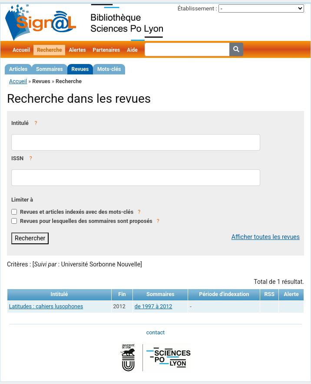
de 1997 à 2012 (153, 306)
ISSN (17, 158)
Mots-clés (109, 69)
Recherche (49, 50)
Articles (18, 69)
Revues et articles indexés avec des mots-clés (76, 212)
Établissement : (197, 8)
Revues (80, 69)
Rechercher (30, 238)
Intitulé (20, 123)
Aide (132, 50)
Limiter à (22, 199)
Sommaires (49, 69)
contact (155, 332)
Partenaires (106, 50)
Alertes (77, 50)
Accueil (21, 50)
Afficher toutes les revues (266, 236)
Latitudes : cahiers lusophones (46, 306)
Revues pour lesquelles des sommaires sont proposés (86, 221)
